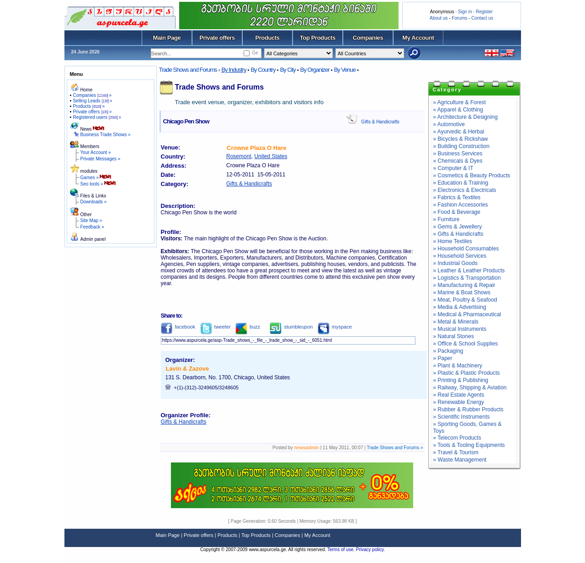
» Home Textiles (452, 241)
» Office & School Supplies (465, 343)
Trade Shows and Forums (188, 69)
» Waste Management (460, 460)
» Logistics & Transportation (467, 278)
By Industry (233, 69)
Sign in (465, 11)
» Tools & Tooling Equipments (469, 445)
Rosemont (238, 156)
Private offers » (92, 111)
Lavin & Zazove (187, 368)
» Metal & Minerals (456, 322)
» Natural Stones (453, 336)
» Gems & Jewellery (457, 226)
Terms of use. (341, 549)
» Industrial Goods (455, 263)
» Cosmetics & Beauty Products (472, 175)
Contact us (482, 18)
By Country (262, 69)
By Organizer (315, 69)
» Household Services (460, 256)
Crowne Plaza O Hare (257, 147)
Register (484, 11)
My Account (418, 37)
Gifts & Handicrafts (380, 121)
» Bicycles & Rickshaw (460, 139)
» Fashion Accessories (460, 205)
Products (267, 37)
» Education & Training (461, 183)
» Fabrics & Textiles (457, 197)
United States (270, 156)
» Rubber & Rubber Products (468, 409)
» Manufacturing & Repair (464, 285)
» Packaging (448, 351)
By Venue (345, 69)
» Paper (442, 358)
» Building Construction (461, 146)
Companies (368, 37)
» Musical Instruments (460, 329)
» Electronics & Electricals (464, 190)
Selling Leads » (92, 100)
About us (438, 18)
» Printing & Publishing (461, 380)
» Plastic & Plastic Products (466, 373)
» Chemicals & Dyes (458, 161)
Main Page (167, 37)
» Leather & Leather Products (469, 270)
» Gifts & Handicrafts (458, 234)
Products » (89, 106)
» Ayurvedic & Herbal (458, 131)
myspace (335, 326)
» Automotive (449, 124)
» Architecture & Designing (465, 117)
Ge (255, 52)
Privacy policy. (370, 549)
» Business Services (458, 153)
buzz (247, 326)
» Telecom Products (457, 438)
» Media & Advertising (459, 307)
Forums (459, 18)
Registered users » (97, 117)
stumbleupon (291, 326)
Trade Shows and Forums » (395, 447)
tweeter (215, 326)
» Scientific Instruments (461, 417)
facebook (178, 326)
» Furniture (446, 219)
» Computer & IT (453, 168)
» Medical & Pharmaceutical (467, 314)
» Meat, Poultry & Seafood (465, 300)
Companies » (92, 95)
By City (288, 69)
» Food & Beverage (456, 212)
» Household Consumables (466, 248)
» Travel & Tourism (456, 452)
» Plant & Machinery (457, 365)
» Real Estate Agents (458, 395)
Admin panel (93, 239)
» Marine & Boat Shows (461, 292)
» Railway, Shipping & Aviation (470, 387)
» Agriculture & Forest (459, 102)
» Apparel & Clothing (458, 109)
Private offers (217, 37)
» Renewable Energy (458, 402)
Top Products (317, 37)
